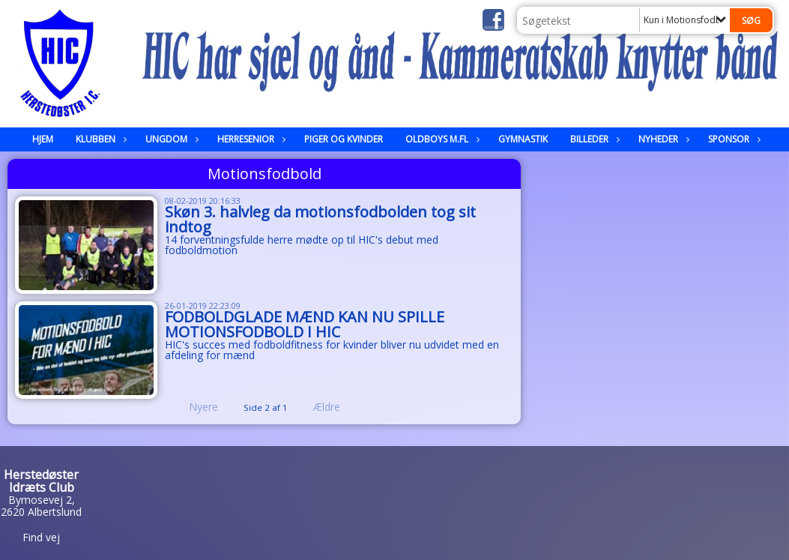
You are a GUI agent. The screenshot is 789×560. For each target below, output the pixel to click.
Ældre (337, 407)
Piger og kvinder (343, 139)
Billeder (593, 139)
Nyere (194, 407)
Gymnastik (523, 139)
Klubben (99, 139)
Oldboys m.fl (440, 139)
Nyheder (662, 139)
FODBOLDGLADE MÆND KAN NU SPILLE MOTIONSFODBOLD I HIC (304, 324)
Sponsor (732, 139)
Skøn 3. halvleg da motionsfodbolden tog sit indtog (320, 219)
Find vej (41, 537)
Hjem (42, 139)
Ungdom (170, 139)
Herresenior (249, 139)
